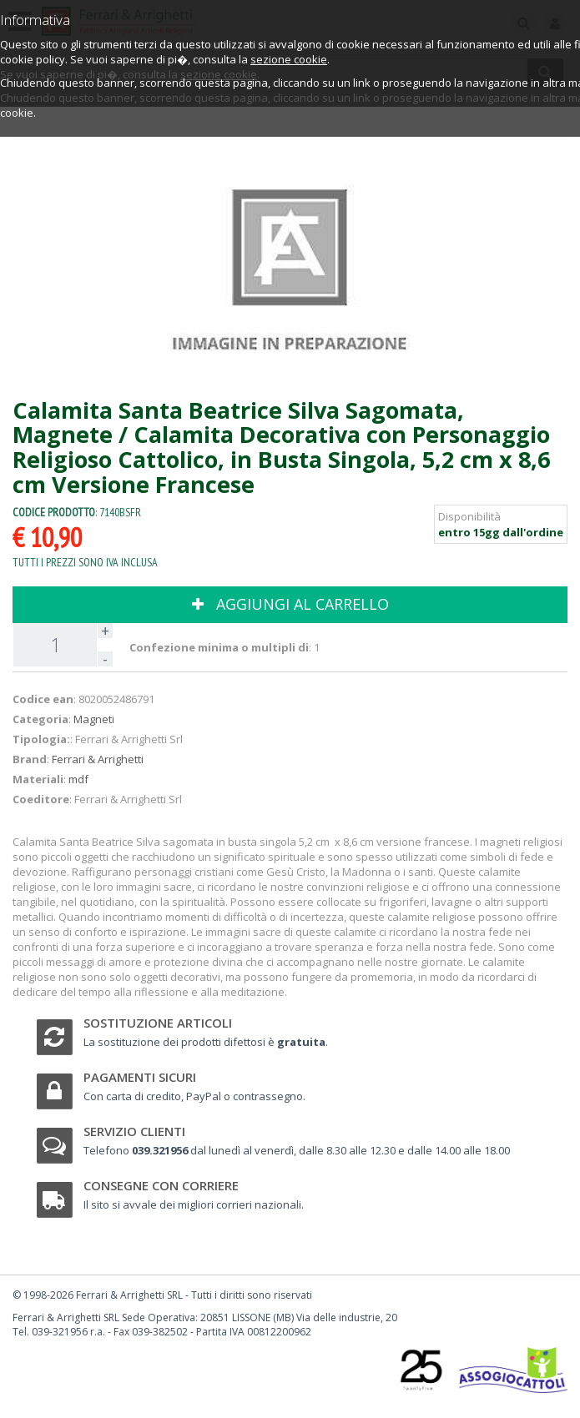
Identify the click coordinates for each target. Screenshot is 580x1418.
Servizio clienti (134, 1131)
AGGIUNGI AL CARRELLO (290, 604)
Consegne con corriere (161, 1185)
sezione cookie (288, 59)
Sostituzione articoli (157, 1022)
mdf (78, 779)
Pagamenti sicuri (139, 1077)
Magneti (93, 719)
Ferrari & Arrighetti (98, 759)
